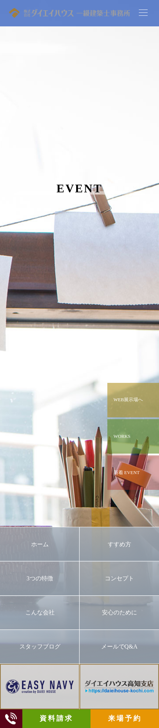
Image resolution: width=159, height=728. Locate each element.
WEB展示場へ (128, 399)
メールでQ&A (119, 646)
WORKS (122, 436)
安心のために (119, 612)
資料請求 (56, 718)
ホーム (40, 544)
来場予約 (124, 718)
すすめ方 (119, 544)
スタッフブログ (39, 646)
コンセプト (119, 578)
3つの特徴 (39, 578)
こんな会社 (40, 612)
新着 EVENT (127, 472)
